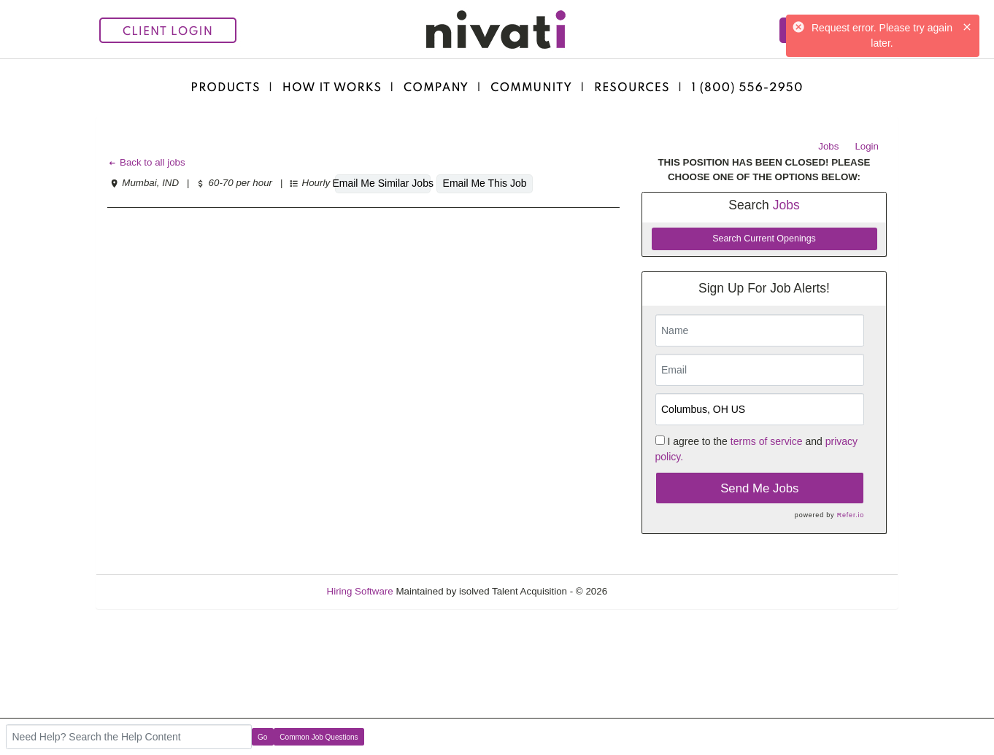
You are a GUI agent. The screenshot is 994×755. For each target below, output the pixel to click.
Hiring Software (360, 591)
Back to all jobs (146, 162)
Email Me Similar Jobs (383, 183)
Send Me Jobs (759, 488)
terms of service (767, 441)
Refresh (650, 591)
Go (262, 737)
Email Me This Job (485, 183)
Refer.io (850, 515)
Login (867, 146)
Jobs (828, 146)
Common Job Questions (319, 737)
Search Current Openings (764, 238)
